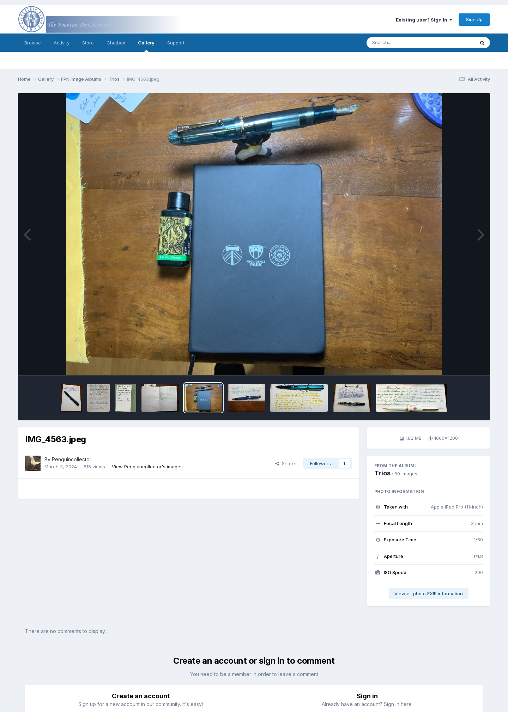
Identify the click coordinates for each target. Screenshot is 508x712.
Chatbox (116, 42)
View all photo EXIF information (428, 593)
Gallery (146, 46)
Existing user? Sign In (424, 20)
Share (285, 463)
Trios (382, 473)
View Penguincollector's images (147, 466)
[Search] (401, 42)
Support (176, 42)
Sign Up (474, 19)
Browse (32, 42)
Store (88, 42)
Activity (61, 42)
